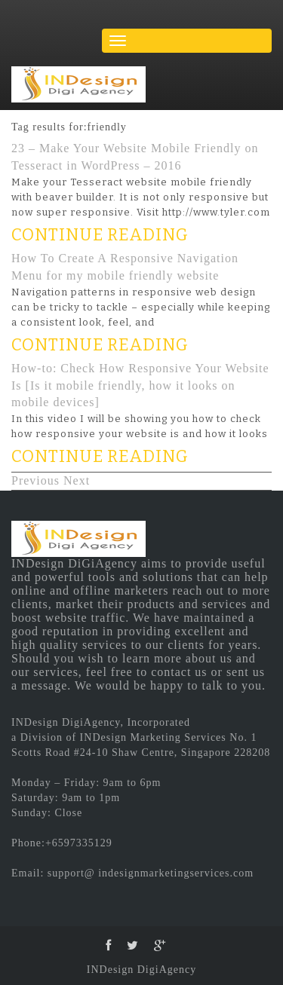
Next (76, 480)
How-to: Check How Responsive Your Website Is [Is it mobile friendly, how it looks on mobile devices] (140, 385)
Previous (35, 480)
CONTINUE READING (100, 235)
